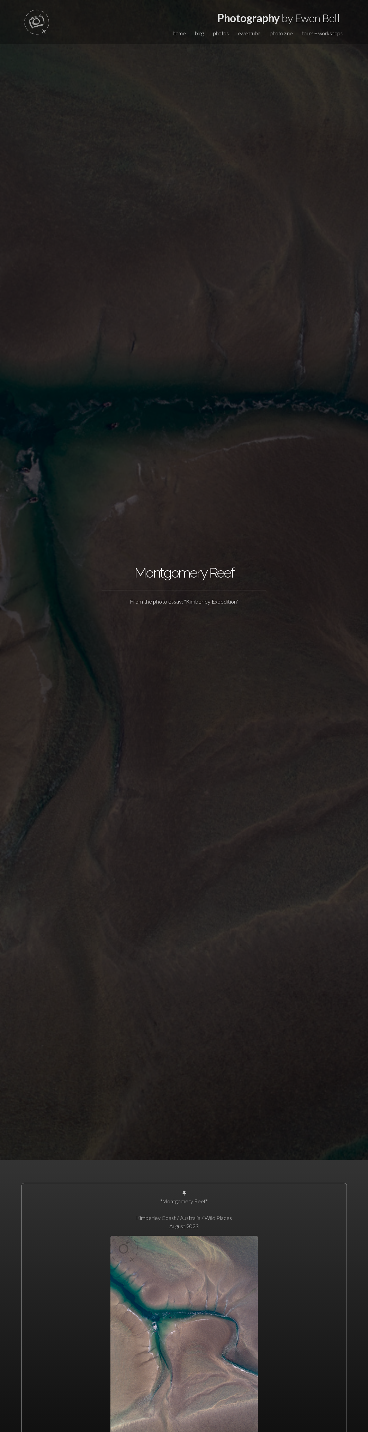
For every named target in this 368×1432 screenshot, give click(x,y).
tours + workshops (322, 33)
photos (220, 33)
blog (199, 33)
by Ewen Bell (278, 18)
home (179, 33)
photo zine (281, 33)
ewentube (249, 33)
